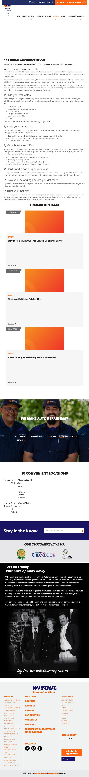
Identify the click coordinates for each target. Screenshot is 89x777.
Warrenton (22, 503)
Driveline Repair (9, 718)
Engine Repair (8, 721)
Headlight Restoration (11, 726)
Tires (24, 16)
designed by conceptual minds (46, 773)
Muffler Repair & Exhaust (12, 729)
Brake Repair (8, 705)
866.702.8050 (45, 2)
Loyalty (63, 16)
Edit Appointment (68, 759)
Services (31, 16)
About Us (72, 16)
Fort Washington (67, 710)
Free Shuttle (36, 436)
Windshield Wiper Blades (12, 765)
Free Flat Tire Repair (69, 437)
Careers (48, 16)
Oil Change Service (10, 731)
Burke (13, 503)
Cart (31, 2)
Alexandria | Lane (67, 700)
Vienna (7, 480)
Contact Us (31, 720)
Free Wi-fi (52, 437)
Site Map (29, 724)
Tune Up (6, 747)
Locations (80, 16)
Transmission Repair (10, 744)
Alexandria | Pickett (68, 703)
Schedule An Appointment (72, 752)
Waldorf (28, 480)
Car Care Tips (32, 715)
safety (7, 69)
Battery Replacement (11, 703)
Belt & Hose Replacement (12, 708)
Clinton (28, 503)
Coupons (39, 16)
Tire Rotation (8, 742)
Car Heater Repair (9, 710)
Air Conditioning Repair (12, 700)
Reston (7, 506)
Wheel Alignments (10, 760)
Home (18, 16)
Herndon (8, 503)
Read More (12, 265)
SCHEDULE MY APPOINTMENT (71, 2)
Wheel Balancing (9, 763)
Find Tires (30, 696)
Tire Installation (9, 739)
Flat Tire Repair (8, 723)
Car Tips (56, 16)
